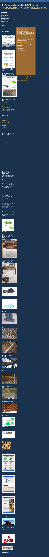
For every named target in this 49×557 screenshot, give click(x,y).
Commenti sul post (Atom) (24, 80)
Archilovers (4, 529)
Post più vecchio (31, 76)
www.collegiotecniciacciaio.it (6, 29)
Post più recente (20, 76)
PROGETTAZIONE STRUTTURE (20, 4)
